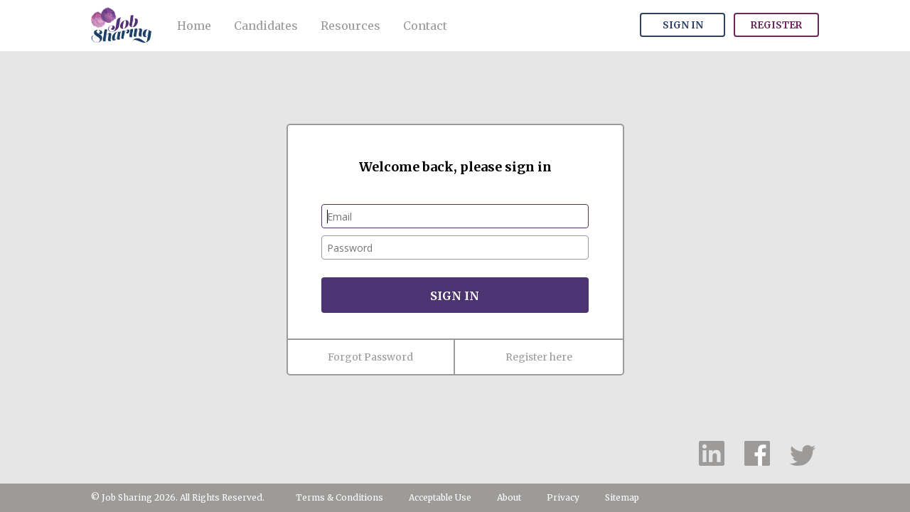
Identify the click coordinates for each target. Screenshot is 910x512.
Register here (538, 357)
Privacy (563, 497)
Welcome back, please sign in (455, 167)
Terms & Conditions (339, 497)
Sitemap (622, 497)
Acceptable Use (440, 497)
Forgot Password (370, 357)
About (509, 497)
